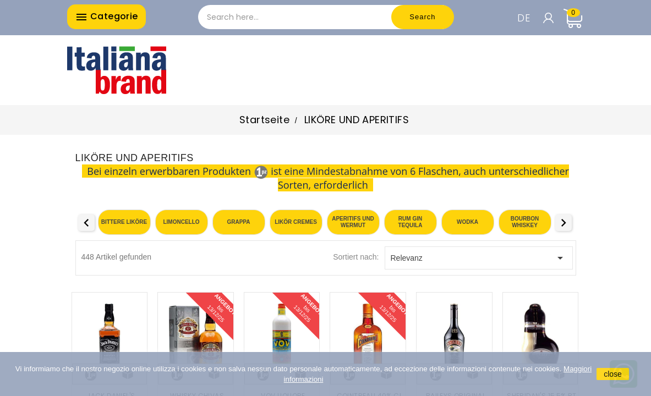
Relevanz (479, 258)
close (613, 374)
